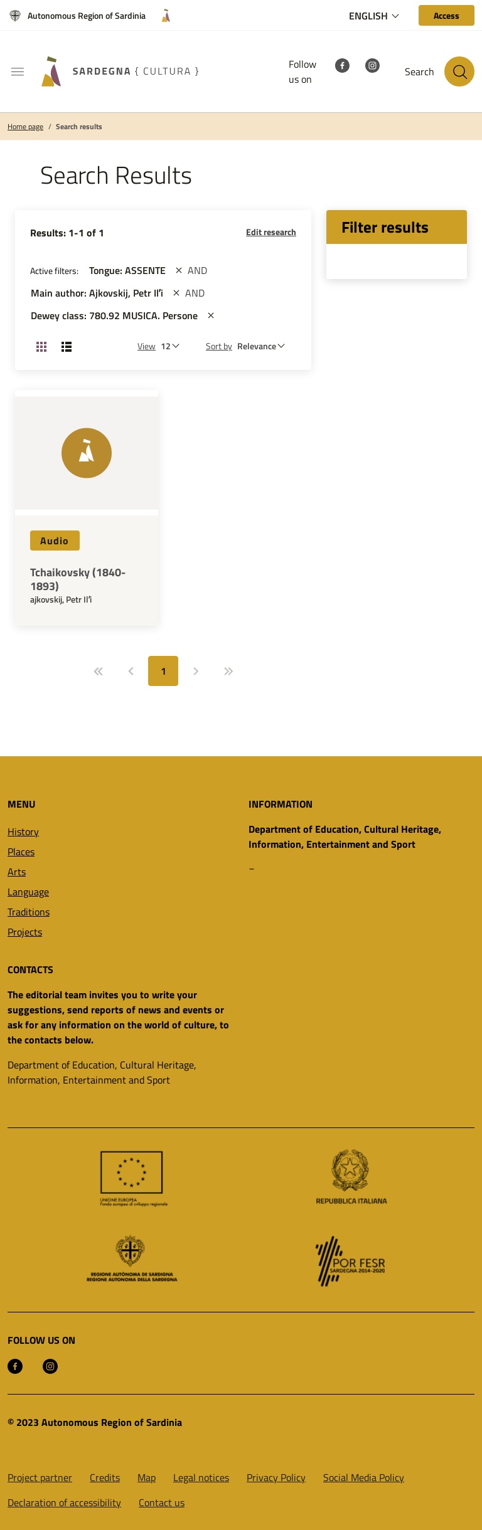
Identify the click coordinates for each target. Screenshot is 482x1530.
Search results (79, 126)
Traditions (29, 911)
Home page (25, 126)
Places (21, 851)
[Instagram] (372, 63)
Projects (25, 931)
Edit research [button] (271, 231)
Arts (17, 871)
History (23, 831)
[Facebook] (342, 63)
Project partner (40, 1477)
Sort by (219, 345)
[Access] (446, 15)
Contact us (162, 1502)
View (146, 345)
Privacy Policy (276, 1477)
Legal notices (201, 1477)
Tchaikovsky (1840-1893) (78, 579)
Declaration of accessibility (64, 1502)
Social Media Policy (363, 1477)
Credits (105, 1477)
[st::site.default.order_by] (264, 346)
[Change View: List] (66, 346)
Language (28, 891)
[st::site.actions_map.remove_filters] (179, 270)
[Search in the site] (459, 71)
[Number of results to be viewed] (173, 346)
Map (146, 1477)
